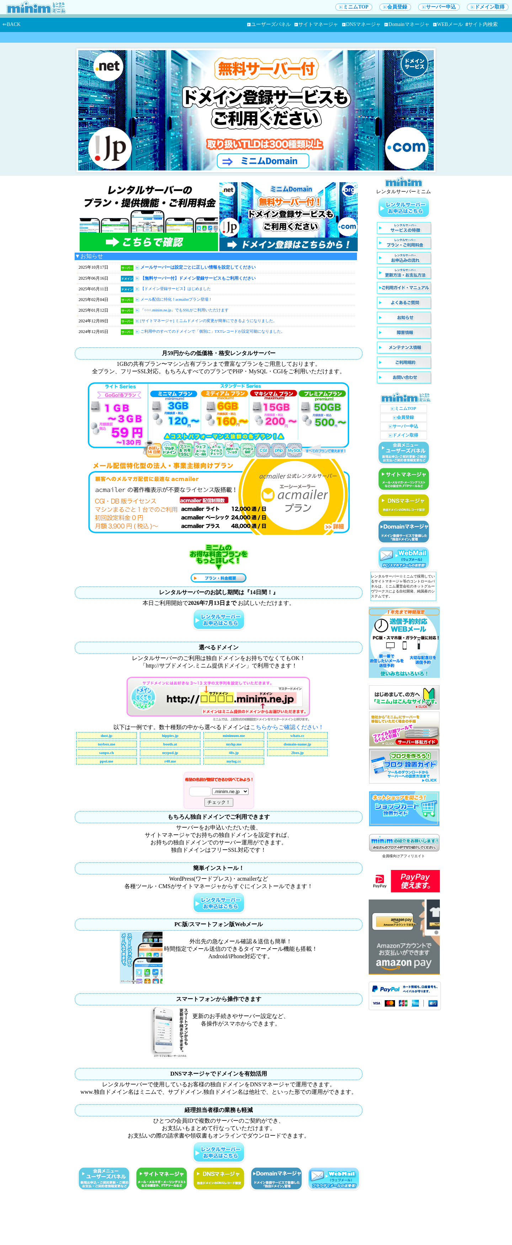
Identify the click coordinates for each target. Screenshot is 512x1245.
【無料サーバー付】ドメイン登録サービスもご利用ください (198, 278)
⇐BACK (11, 24)
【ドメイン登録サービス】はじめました (175, 288)
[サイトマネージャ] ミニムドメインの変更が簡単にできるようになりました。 (208, 320)
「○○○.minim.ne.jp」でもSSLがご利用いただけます (184, 310)
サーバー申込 (439, 7)
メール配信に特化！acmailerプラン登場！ (176, 299)
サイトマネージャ (316, 24)
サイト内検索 (481, 24)
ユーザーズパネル (269, 24)
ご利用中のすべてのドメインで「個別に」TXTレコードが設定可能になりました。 (212, 331)
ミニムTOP (353, 7)
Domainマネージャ (406, 24)
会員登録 (395, 7)
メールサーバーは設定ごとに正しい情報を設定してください (198, 267)
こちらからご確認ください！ (287, 727)
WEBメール (448, 24)
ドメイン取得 (488, 7)
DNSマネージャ (361, 24)
